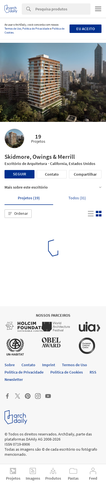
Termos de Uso (13, 28)
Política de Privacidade (35, 28)
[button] (18, 213)
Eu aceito (85, 28)
